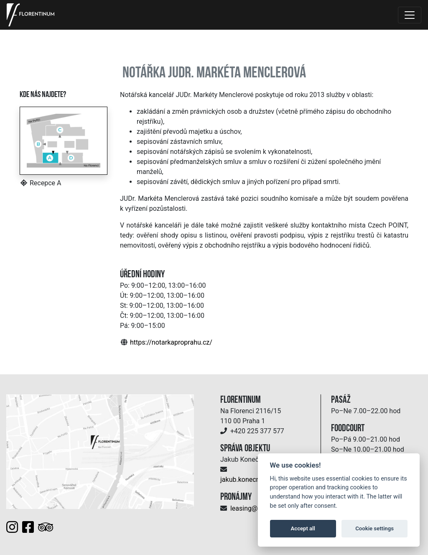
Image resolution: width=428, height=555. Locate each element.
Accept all (303, 528)
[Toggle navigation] (409, 15)
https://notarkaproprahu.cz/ (171, 342)
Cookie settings (374, 528)
